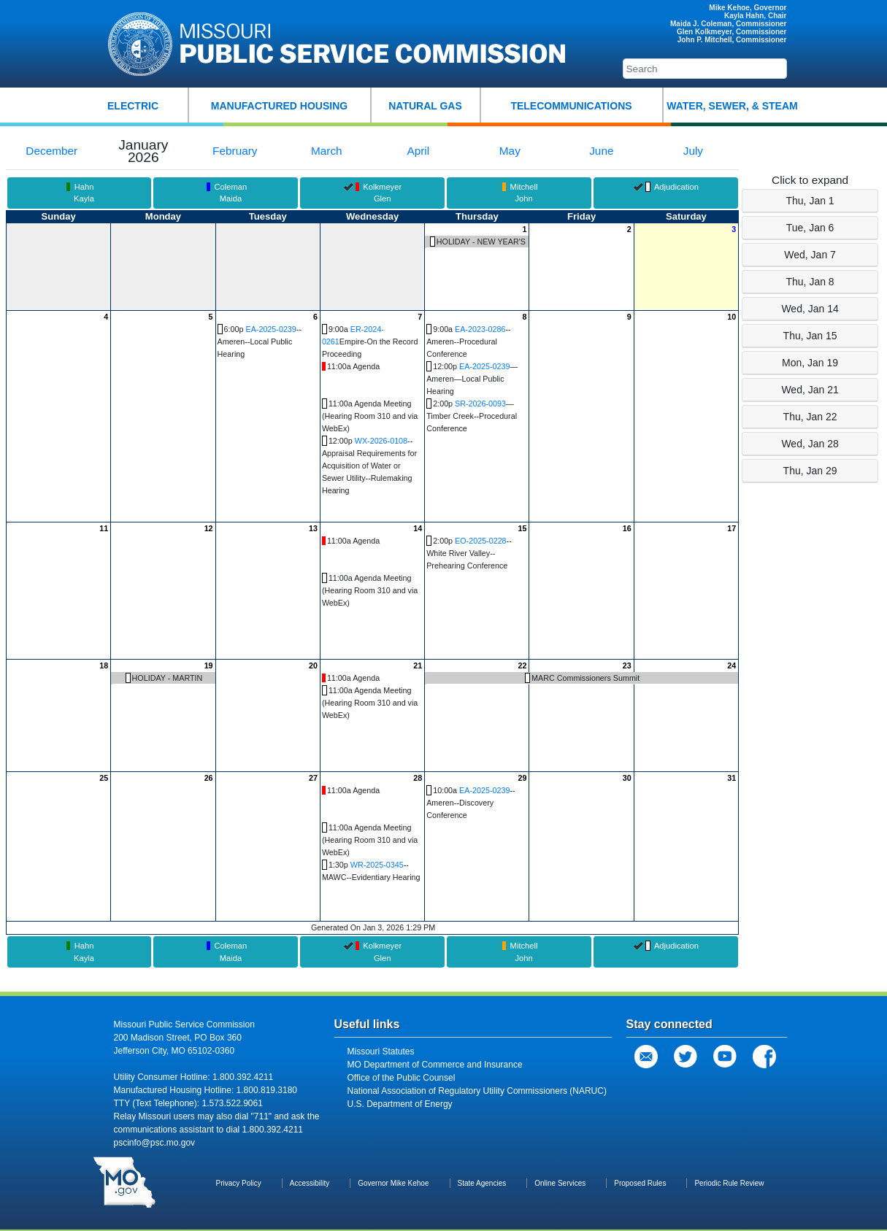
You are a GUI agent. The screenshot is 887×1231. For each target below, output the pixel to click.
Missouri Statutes (381, 1051)
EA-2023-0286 (480, 329)
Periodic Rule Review (729, 1183)
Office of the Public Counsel (401, 1078)
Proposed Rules (640, 1183)
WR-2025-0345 (377, 864)
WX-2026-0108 (381, 440)
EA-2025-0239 (270, 329)
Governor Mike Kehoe (393, 1183)
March (326, 150)
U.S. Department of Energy (400, 1104)
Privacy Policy (238, 1183)
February (234, 150)
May (510, 150)
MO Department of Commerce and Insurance (435, 1065)
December (51, 150)
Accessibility (309, 1183)
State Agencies (482, 1183)
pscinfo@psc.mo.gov (155, 1143)
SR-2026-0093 (480, 403)
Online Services (559, 1183)
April (418, 150)
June (601, 150)
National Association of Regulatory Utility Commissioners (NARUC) (477, 1091)
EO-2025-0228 (481, 540)
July (693, 150)
